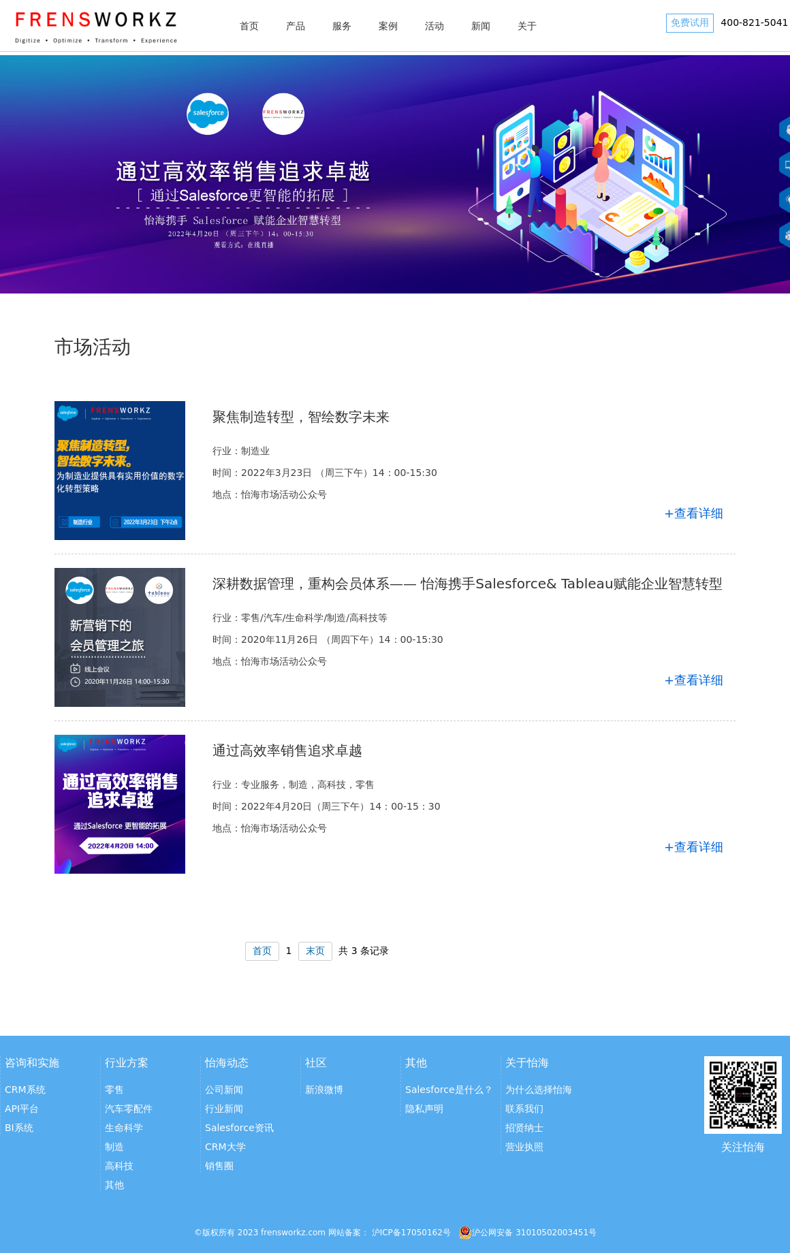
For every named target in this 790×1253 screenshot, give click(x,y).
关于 (527, 25)
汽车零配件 (129, 1108)
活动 (434, 25)
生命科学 (124, 1127)
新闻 (480, 25)
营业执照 (524, 1146)
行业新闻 (224, 1108)
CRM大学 (225, 1146)
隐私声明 (424, 1108)
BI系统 (19, 1127)
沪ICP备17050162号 (411, 1232)
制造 (114, 1146)
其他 (114, 1184)
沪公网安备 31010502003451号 (527, 1232)
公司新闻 (224, 1089)
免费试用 (690, 22)
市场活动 (92, 347)
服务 (341, 25)
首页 (249, 25)
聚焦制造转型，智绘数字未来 (301, 417)
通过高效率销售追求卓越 (287, 750)
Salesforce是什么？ (449, 1089)
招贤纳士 (524, 1127)
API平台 (22, 1108)
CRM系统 (25, 1089)
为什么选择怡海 (538, 1089)
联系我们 (524, 1108)
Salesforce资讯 (239, 1127)
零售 (114, 1089)
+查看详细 (693, 513)
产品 (295, 25)
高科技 (119, 1165)
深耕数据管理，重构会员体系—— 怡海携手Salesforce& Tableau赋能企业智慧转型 (467, 583)
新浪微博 (324, 1089)
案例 (388, 25)
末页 (315, 950)
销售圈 (219, 1165)
